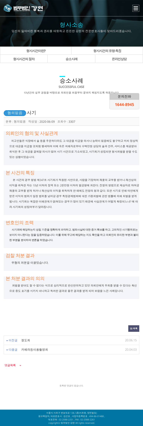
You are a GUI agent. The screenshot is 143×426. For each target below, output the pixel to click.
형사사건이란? (35, 51)
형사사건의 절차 (23, 59)
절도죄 (25, 340)
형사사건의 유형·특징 (107, 51)
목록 (133, 328)
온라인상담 (119, 59)
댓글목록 (10, 365)
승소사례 (71, 59)
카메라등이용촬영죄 (34, 350)
